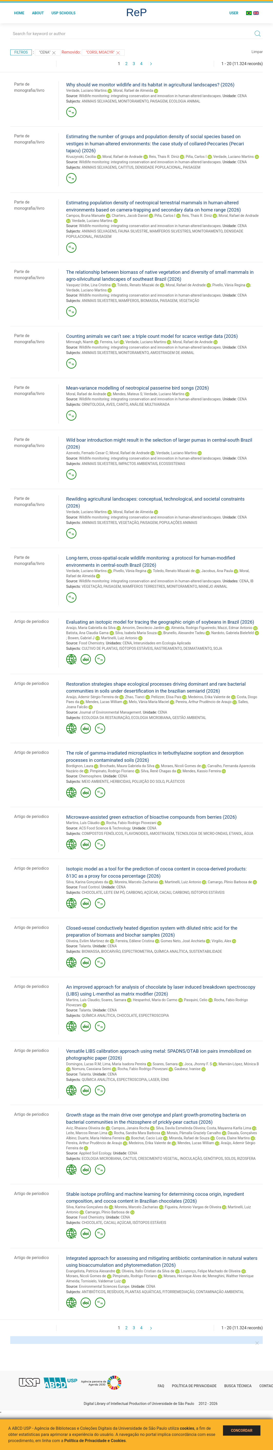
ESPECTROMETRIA (137, 951)
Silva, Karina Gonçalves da (87, 882)
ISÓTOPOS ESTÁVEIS (136, 648)
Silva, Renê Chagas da (158, 771)
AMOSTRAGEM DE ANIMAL (172, 353)
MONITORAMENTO (133, 101)
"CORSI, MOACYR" (103, 52)
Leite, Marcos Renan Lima (87, 1133)
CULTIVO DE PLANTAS (99, 648)
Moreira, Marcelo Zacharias (136, 882)
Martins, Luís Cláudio (83, 823)
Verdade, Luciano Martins (86, 90)
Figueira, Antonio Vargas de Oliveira (193, 1207)
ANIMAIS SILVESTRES (99, 301)
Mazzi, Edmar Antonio (235, 628)
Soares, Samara (113, 1000)
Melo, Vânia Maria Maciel (149, 702)
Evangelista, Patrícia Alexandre (90, 1271)
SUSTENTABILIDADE (205, 951)
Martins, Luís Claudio (83, 1000)
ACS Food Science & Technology (104, 828)
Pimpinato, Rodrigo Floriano (112, 771)
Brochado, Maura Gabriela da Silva (127, 766)
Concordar (241, 1430)
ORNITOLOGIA (93, 404)
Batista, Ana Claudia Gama (87, 633)
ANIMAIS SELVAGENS (99, 101)
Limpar (257, 52)
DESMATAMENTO (197, 648)
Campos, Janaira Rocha (130, 1128)
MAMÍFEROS (129, 301)
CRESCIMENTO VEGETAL (158, 1159)
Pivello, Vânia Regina (228, 285)
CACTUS (129, 1159)
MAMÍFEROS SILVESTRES (170, 231)
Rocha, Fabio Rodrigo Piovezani (131, 823)
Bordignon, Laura (79, 766)
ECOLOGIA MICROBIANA (151, 718)
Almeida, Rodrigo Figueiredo (193, 628)
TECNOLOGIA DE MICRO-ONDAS (201, 834)
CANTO (122, 404)
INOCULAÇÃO (191, 1159)
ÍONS (165, 1080)
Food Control (89, 887)
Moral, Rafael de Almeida (133, 90)
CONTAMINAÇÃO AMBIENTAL (220, 1292)
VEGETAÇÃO (189, 301)
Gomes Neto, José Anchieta (183, 941)
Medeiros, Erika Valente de (209, 697)
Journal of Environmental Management (110, 712)
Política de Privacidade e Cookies (95, 1440)
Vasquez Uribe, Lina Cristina (88, 285)
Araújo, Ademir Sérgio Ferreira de (92, 697)
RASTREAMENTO (168, 648)
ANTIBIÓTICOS (93, 1292)
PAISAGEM (159, 101)
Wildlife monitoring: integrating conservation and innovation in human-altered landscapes (150, 96)
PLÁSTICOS (175, 781)
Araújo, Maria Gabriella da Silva (90, 628)
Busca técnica (238, 1386)
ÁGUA (249, 834)
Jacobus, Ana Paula (217, 571)
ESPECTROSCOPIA (154, 1015)
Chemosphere (90, 776)
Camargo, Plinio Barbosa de (230, 882)
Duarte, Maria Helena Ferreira (101, 1138)
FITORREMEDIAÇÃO (178, 1292)
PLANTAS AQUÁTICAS (143, 1292)
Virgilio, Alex (221, 941)
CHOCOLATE (92, 892)
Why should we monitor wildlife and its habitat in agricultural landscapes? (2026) (150, 84)
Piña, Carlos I (196, 157)
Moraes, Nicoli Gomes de (181, 766)
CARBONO (134, 892)
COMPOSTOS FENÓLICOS (102, 834)
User (233, 13)
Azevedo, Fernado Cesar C (87, 453)
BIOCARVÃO (110, 951)
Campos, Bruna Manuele (85, 216)
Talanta (85, 946)
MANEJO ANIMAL (213, 586)
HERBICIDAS (120, 781)
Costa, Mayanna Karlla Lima (229, 1128)
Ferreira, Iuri (109, 342)
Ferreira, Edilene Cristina (134, 941)
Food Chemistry (91, 643)
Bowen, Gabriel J (81, 638)
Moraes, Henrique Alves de (184, 1276)
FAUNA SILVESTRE (133, 231)
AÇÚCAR (151, 892)
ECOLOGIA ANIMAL (184, 101)
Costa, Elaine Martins (233, 1138)
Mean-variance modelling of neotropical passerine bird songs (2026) (137, 388)
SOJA (217, 648)
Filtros (21, 52)
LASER (154, 1080)
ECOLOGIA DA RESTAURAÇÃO (106, 718)
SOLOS (230, 1159)
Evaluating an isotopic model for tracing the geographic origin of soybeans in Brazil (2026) (160, 622)
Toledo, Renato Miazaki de (138, 285)
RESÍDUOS (115, 1292)
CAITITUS (126, 167)
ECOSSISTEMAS (172, 464)
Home (19, 13)
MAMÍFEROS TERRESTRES (143, 586)
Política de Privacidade (194, 1386)
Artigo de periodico (31, 621)
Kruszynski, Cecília (81, 157)
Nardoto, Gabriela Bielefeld (232, 633)
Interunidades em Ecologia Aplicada (162, 643)
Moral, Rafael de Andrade (122, 157)
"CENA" (47, 52)
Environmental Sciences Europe (104, 1286)
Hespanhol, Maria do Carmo (155, 1000)
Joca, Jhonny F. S (198, 1064)
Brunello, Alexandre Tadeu (184, 633)
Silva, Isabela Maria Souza (136, 633)
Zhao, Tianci (135, 697)
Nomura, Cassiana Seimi (91, 1069)
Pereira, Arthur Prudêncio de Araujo (203, 702)
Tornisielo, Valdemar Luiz (101, 1281)
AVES (110, 404)
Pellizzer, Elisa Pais (166, 697)
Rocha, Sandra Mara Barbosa (137, 1133)
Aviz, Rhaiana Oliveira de (85, 1128)
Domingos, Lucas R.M (83, 1064)
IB (252, 581)
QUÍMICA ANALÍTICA (171, 951)
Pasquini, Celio (195, 1000)
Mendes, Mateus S (127, 394)
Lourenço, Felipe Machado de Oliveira (210, 1271)
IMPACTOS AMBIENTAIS (138, 464)
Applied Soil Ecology (95, 1153)
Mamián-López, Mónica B (239, 1064)
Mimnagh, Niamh (79, 342)
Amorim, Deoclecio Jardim (143, 628)
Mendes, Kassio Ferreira (201, 771)
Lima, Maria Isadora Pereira (124, 1064)
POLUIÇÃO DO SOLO (148, 781)
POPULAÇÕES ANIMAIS (178, 523)
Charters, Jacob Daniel (130, 216)
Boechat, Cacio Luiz (146, 1138)
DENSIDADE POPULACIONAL (158, 167)
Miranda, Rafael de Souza (189, 1138)
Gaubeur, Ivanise (187, 1069)
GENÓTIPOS (213, 1159)
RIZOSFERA (246, 1159)
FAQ (161, 1386)
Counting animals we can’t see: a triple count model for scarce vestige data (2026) (152, 336)
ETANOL (235, 834)
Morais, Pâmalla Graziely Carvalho (194, 1133)
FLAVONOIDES (136, 834)
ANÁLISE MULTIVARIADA (150, 404)
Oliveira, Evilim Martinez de (87, 941)
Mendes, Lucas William (104, 702)
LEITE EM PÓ (114, 892)
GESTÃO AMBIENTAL (189, 718)
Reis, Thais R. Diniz (164, 157)
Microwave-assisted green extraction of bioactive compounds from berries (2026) (151, 817)
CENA (242, 96)
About (38, 13)
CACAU (165, 892)
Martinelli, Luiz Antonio (119, 638)
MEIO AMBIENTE (95, 781)
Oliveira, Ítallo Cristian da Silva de (148, 1271)
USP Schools (64, 13)
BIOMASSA (149, 301)
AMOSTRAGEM (162, 834)
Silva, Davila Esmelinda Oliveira (180, 1128)
